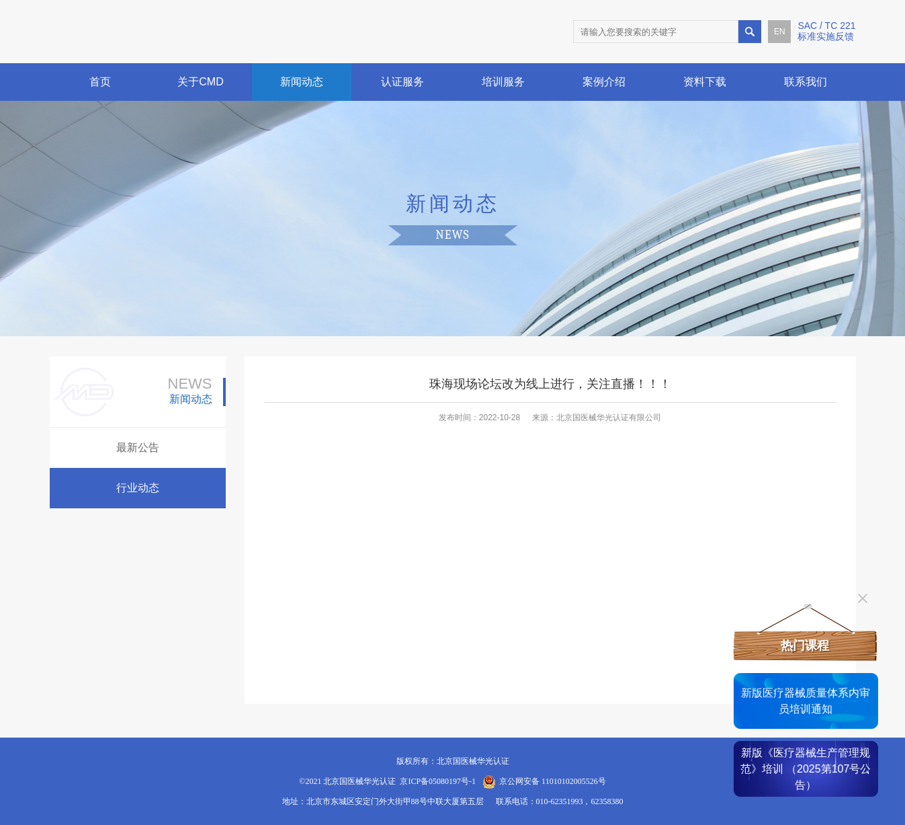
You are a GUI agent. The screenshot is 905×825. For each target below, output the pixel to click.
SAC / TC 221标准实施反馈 (826, 31)
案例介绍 (604, 81)
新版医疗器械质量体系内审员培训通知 (805, 701)
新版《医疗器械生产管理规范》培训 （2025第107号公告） (805, 769)
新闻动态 (301, 81)
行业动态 (137, 488)
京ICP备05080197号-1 (438, 781)
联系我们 (805, 81)
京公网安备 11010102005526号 (552, 781)
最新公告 (137, 447)
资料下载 (704, 81)
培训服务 (503, 81)
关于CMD (200, 81)
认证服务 (402, 81)
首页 (100, 81)
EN (779, 31)
